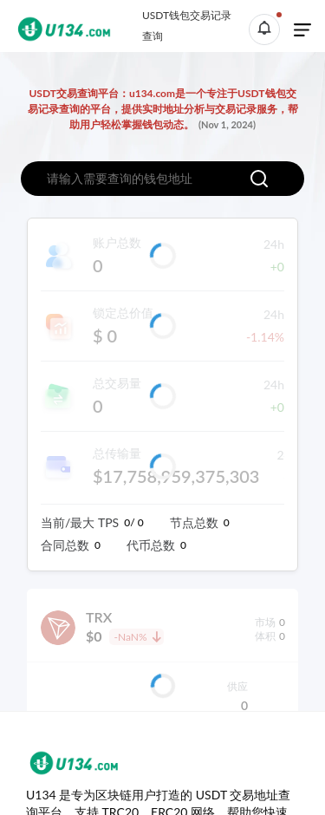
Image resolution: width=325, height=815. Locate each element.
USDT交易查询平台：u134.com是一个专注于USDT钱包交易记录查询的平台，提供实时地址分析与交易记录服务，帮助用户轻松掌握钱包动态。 (163, 109)
